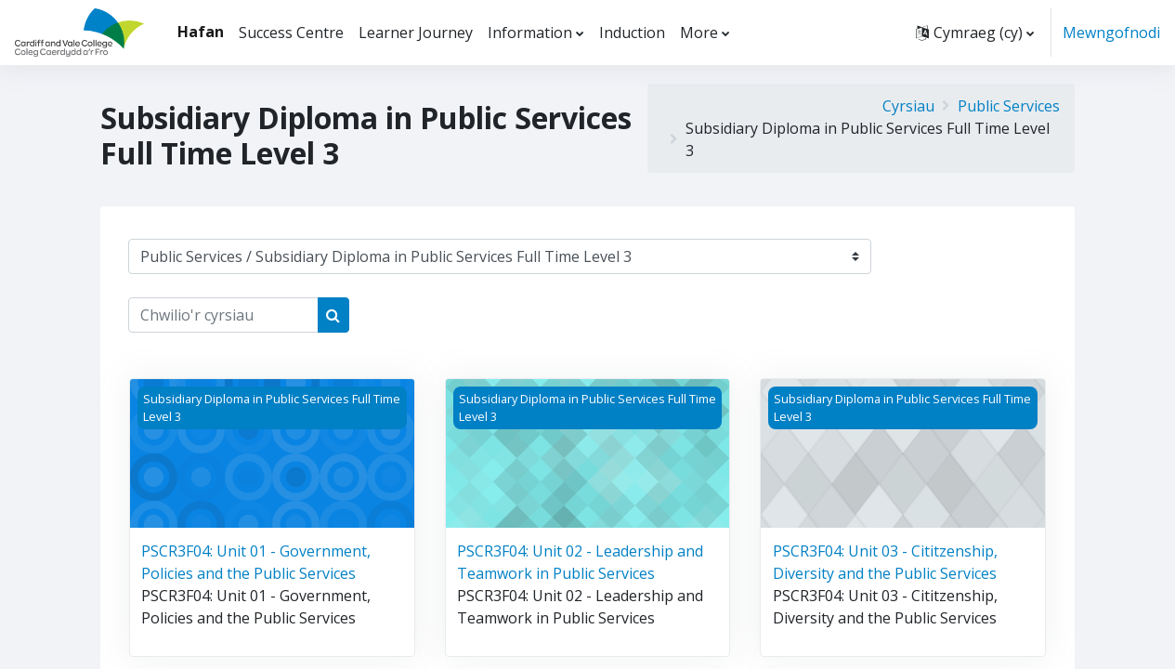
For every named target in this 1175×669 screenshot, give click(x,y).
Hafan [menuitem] (200, 31)
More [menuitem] (699, 32)
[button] (975, 32)
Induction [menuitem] (632, 32)
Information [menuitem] (530, 32)
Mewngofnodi (1111, 32)
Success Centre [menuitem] (291, 32)
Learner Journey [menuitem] (416, 32)
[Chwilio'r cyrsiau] (223, 315)
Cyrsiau (908, 106)
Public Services (1009, 106)
